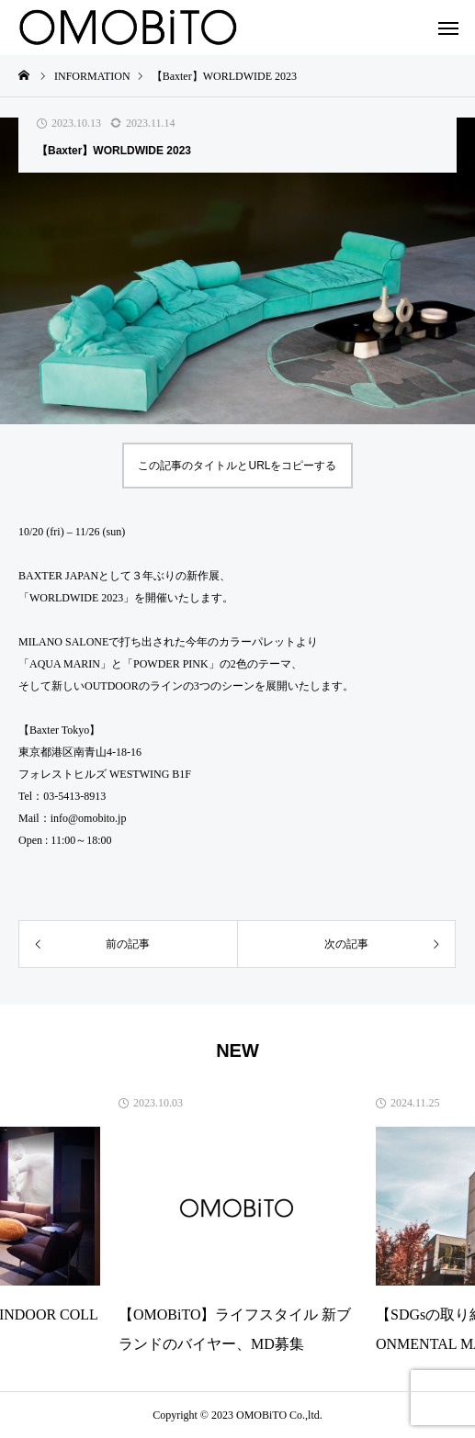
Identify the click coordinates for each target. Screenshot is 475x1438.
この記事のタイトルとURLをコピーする (237, 465)
